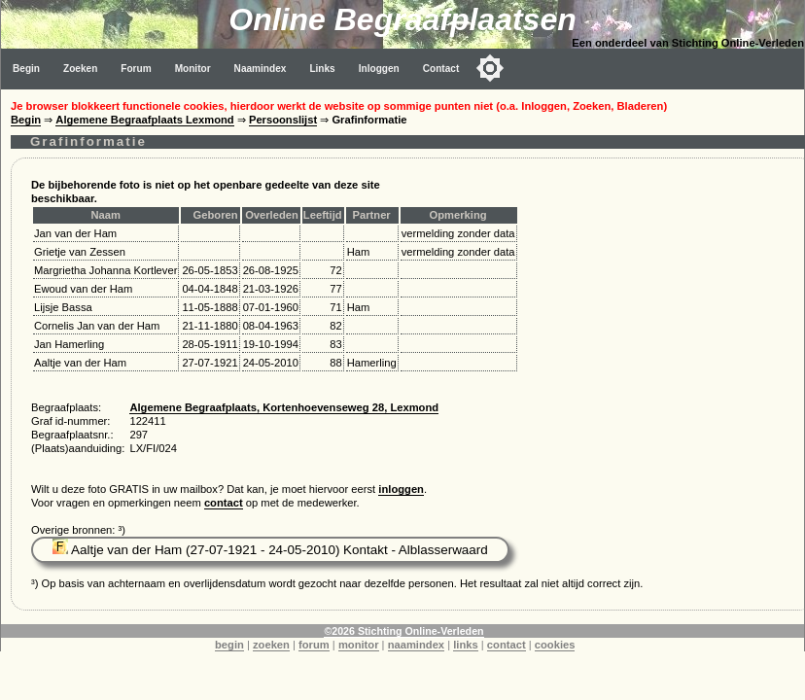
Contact (441, 68)
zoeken (271, 644)
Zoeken (80, 68)
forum (314, 644)
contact (223, 502)
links (465, 644)
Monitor (193, 68)
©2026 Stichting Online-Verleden (403, 631)
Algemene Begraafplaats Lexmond (144, 119)
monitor (358, 644)
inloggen (401, 489)
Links (321, 68)
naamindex (416, 644)
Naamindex (260, 68)
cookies (555, 644)
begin (229, 644)
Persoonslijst (283, 119)
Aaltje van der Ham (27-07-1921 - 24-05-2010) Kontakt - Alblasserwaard (270, 549)
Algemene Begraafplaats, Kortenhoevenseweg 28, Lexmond (283, 407)
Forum (136, 68)
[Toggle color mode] (490, 68)
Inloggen (379, 68)
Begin (26, 68)
